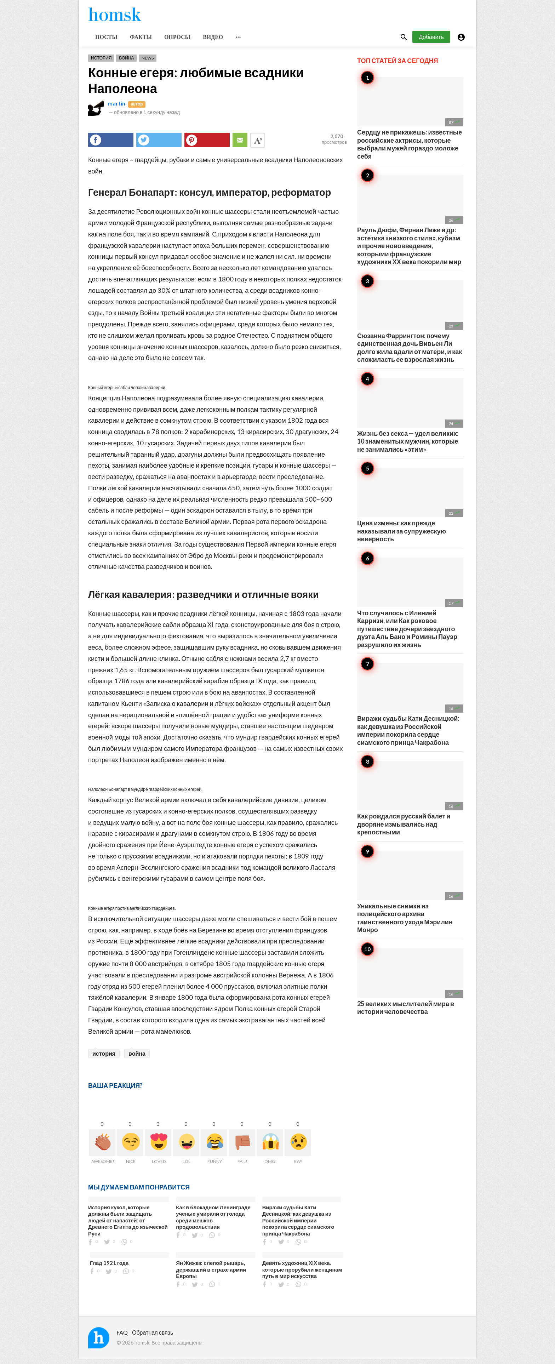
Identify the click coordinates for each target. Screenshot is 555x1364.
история (103, 1058)
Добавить (431, 42)
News (148, 63)
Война (126, 63)
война (136, 1058)
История (101, 63)
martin (116, 108)
